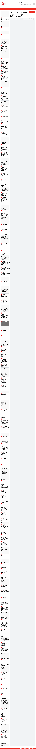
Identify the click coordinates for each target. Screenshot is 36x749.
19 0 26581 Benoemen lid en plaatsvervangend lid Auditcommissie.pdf (4, 556)
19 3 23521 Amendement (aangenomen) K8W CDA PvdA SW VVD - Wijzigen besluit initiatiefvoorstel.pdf (4, 396)
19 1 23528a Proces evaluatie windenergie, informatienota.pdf (4, 47)
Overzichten (12, 7)
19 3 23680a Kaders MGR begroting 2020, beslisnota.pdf (4, 349)
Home (7, 9)
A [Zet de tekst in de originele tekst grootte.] (31, 9)
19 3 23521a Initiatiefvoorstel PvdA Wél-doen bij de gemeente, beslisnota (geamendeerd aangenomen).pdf (4, 381)
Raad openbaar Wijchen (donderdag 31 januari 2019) (18, 9)
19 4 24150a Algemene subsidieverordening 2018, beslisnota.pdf (4, 587)
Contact (21, 7)
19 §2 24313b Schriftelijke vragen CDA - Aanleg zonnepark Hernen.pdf (4, 175)
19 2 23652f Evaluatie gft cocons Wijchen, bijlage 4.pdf (4, 519)
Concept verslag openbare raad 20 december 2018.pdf (4, 29)
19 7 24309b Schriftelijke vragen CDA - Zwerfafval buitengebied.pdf (4, 323)
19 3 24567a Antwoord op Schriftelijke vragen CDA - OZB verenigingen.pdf (4, 227)
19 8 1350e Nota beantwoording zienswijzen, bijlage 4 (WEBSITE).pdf (4, 696)
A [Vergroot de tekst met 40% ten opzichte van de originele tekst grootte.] (34, 9)
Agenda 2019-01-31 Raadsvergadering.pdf (5, 18)
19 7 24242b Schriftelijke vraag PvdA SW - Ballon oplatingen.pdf (4, 302)
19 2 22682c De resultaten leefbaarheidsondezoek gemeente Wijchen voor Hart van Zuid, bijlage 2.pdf (5, 119)
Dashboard (2, 7)
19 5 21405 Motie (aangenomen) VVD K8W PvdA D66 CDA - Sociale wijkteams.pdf (4, 461)
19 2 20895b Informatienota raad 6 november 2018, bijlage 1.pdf (4, 571)
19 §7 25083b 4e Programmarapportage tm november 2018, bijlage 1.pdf (5, 337)
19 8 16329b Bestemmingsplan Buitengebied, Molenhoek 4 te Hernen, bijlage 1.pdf (4, 720)
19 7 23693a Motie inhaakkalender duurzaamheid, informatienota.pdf (4, 283)
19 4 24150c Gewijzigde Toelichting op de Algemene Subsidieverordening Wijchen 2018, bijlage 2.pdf (4, 601)
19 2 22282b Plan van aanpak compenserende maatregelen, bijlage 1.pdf (4, 97)
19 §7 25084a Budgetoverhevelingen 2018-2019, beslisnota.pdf (5, 644)
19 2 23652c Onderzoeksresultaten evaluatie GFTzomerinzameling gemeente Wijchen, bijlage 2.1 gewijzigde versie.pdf (5, 499)
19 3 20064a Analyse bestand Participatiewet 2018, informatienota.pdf (4, 194)
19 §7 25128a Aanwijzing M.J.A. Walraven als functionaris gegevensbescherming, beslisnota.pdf (5, 662)
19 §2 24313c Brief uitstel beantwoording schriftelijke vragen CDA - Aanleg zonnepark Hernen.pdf (4, 183)
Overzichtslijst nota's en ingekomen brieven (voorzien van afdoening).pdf (4, 36)
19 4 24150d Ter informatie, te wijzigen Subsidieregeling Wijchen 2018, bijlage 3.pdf (4, 608)
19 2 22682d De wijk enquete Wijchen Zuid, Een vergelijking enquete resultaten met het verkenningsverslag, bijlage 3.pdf (4, 127)
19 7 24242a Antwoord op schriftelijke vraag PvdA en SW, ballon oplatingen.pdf (4, 296)
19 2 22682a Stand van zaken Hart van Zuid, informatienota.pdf (4, 107)
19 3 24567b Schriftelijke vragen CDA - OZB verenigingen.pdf (4, 233)
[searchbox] (25, 4)
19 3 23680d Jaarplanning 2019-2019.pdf (4, 365)
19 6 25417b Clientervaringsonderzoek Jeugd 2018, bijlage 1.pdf (5, 269)
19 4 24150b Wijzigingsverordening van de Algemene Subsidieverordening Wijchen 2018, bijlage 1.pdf (5, 593)
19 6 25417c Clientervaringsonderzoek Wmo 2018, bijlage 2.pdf (5, 274)
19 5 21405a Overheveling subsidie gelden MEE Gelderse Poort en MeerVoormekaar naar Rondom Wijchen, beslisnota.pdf (4, 413)
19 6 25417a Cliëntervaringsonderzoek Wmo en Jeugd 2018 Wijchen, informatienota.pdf (5, 263)
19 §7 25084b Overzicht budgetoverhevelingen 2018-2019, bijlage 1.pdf (5, 649)
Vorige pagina (31, 12)
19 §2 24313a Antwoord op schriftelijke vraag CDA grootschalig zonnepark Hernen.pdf (4, 169)
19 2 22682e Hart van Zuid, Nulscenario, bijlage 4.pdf (4, 134)
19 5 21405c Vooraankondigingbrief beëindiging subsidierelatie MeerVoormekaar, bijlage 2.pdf (5, 429)
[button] (34, 4)
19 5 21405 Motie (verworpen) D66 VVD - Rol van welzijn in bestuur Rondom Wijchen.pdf (4, 454)
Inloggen (33, 748)
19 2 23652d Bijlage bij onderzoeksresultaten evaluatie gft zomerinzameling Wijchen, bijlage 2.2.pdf (4, 507)
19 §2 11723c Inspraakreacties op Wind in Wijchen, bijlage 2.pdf (4, 72)
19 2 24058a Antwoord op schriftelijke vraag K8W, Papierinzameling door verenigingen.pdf (4, 148)
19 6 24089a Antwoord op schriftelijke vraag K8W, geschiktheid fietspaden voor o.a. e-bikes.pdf (4, 246)
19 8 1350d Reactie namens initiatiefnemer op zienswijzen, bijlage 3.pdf (4, 691)
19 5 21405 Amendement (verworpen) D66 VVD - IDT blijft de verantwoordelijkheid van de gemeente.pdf (4, 439)
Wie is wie (17, 7)
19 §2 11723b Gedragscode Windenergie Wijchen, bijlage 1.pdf (4, 67)
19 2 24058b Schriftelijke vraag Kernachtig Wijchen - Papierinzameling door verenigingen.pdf (4, 154)
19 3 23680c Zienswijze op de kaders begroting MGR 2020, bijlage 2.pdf (4, 360)
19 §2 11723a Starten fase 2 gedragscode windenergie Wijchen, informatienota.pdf (4, 61)
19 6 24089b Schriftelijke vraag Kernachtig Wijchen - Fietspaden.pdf (4, 252)
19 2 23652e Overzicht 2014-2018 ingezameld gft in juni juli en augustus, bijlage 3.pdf (4, 514)
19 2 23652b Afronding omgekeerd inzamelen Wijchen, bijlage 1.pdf (4, 492)
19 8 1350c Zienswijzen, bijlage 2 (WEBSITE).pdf (4, 685)
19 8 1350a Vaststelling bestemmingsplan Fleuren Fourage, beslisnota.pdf (4, 674)
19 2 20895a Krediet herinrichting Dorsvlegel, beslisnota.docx (4, 565)
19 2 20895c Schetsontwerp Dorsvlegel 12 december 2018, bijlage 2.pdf (4, 576)
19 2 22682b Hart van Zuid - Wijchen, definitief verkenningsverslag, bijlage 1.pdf (4, 112)
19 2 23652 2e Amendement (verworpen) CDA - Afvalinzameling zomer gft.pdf (4, 543)
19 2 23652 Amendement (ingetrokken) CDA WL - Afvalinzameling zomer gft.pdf (4, 537)
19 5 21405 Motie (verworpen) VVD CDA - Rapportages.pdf (4, 466)
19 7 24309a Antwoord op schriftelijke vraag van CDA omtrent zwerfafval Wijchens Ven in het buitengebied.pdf (4, 316)
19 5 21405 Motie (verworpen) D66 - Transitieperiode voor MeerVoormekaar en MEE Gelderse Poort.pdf (4, 447)
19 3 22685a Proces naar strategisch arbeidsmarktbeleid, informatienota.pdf (4, 213)
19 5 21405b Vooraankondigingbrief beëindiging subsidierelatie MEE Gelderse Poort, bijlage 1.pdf (5, 422)
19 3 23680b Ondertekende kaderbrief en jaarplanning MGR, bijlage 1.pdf (4, 354)
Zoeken (20, 2)
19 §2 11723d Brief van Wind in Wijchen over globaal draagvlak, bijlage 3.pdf (4, 77)
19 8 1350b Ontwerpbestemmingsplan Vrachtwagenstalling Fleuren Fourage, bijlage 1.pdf (5, 681)
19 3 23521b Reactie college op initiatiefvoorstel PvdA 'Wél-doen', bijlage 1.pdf (4, 387)
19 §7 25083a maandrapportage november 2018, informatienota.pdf (4, 332)
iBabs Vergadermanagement (25, 748)
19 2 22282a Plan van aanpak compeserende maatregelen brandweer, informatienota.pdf (4, 90)
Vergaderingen (7, 7)
